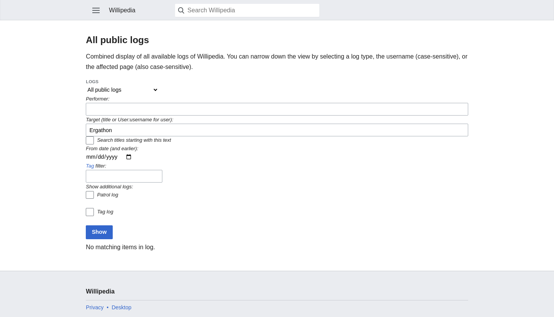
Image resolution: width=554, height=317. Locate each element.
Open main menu (96, 10)
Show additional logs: (109, 187)
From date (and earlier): (112, 148)
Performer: (97, 99)
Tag (90, 166)
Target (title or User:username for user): (129, 119)
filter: (96, 166)
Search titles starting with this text (134, 140)
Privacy (94, 307)
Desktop (121, 307)
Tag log (105, 212)
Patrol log (107, 195)
